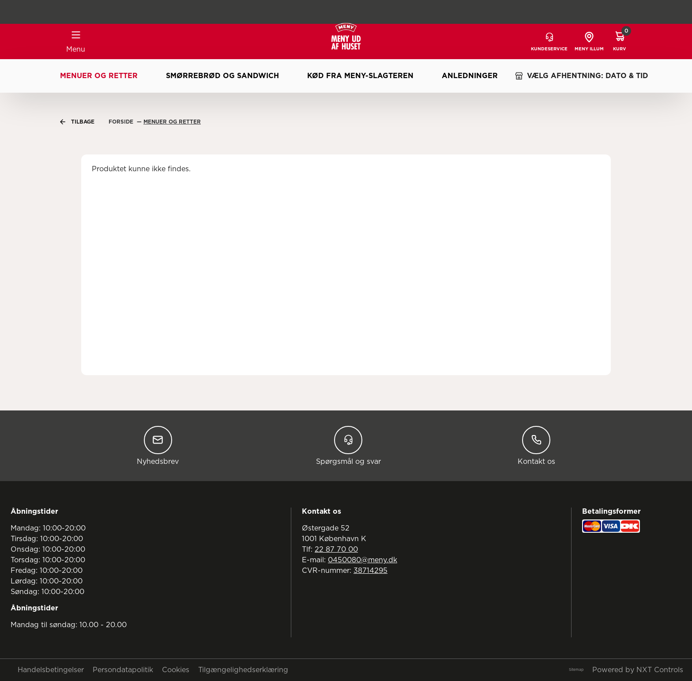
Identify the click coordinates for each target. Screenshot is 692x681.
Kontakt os (536, 445)
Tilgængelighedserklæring (243, 669)
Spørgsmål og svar (348, 445)
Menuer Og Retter (172, 121)
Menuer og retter (99, 75)
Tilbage (77, 121)
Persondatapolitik (123, 669)
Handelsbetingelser (51, 669)
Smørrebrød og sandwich (222, 75)
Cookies (175, 669)
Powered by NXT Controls (637, 669)
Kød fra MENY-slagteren (360, 75)
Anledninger (470, 75)
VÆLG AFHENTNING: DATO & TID (581, 75)
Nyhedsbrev (158, 445)
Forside (122, 121)
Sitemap (576, 670)
